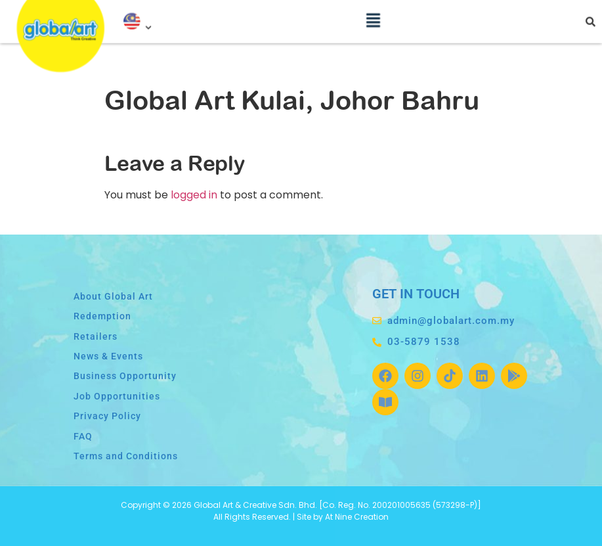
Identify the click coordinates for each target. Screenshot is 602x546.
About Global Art (113, 296)
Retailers (96, 336)
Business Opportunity (125, 376)
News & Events (108, 356)
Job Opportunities (117, 396)
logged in (194, 194)
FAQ (83, 436)
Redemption (102, 316)
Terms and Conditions (126, 456)
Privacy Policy (107, 416)
